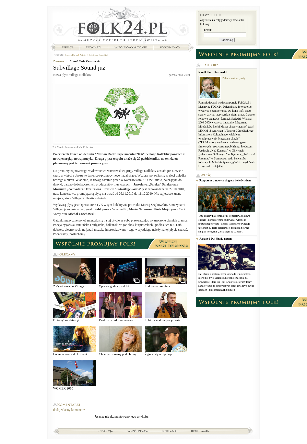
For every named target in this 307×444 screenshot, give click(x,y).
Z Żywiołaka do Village (74, 273)
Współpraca (137, 431)
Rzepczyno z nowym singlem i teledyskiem (225, 180)
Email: (208, 30)
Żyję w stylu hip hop (166, 341)
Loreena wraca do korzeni (74, 341)
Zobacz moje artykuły (233, 78)
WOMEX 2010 (74, 375)
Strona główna (121, 25)
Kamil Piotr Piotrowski (85, 61)
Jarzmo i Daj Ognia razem (215, 238)
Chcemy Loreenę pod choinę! (120, 341)
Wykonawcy (170, 47)
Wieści (67, 47)
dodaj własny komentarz (69, 409)
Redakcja (105, 431)
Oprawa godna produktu (120, 273)
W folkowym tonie (130, 47)
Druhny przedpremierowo (120, 307)
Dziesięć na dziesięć (74, 307)
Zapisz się (227, 39)
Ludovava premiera (166, 273)
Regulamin (200, 431)
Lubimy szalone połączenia (166, 307)
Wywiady (93, 47)
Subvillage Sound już (98, 55)
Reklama (169, 431)
